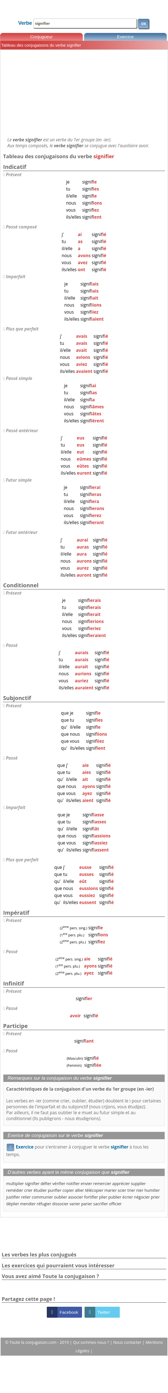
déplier (12, 1203)
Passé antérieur (22, 431)
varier (75, 1203)
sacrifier (100, 1203)
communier (42, 1197)
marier (110, 1190)
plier (103, 1197)
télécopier (94, 1190)
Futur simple (19, 480)
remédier (14, 1190)
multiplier (15, 1183)
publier (114, 1197)
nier (139, 1190)
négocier (142, 1197)
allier (79, 1190)
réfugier (44, 1203)
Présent (14, 175)
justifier (13, 1197)
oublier (60, 1197)
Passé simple (19, 378)
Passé (12, 645)
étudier (40, 1190)
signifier (32, 1183)
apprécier (121, 1183)
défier (46, 1183)
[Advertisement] (84, 93)
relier (26, 1197)
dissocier (60, 1203)
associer (75, 1197)
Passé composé (21, 227)
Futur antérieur (21, 532)
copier (68, 1190)
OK (143, 23)
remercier (102, 1183)
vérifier (58, 1183)
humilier (152, 1190)
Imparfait (15, 277)
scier (122, 1190)
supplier (138, 1183)
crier (28, 1190)
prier (155, 1197)
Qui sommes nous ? (91, 1342)
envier (86, 1183)
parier (86, 1203)
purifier (54, 1190)
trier (131, 1190)
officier (115, 1203)
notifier (72, 1183)
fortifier (91, 1197)
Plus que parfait (22, 329)
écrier (127, 1197)
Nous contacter (127, 1342)
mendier (28, 1203)
